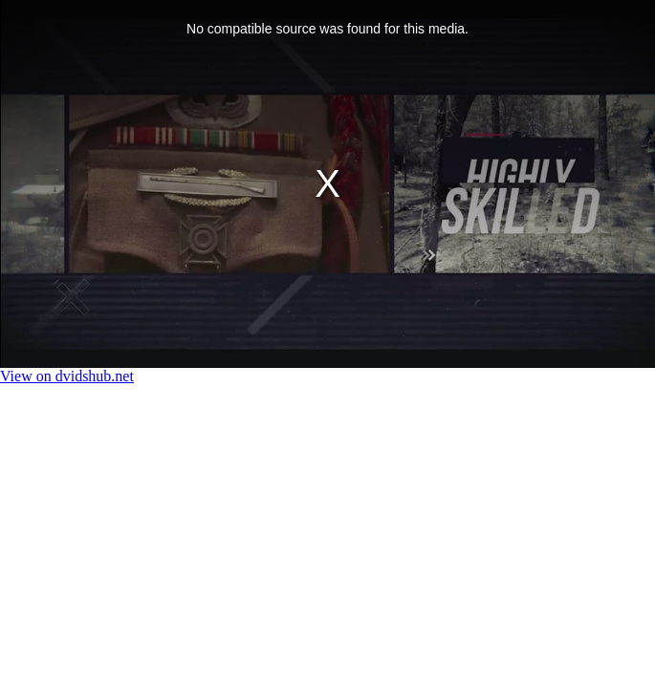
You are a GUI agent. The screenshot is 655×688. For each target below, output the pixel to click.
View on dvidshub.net (67, 376)
